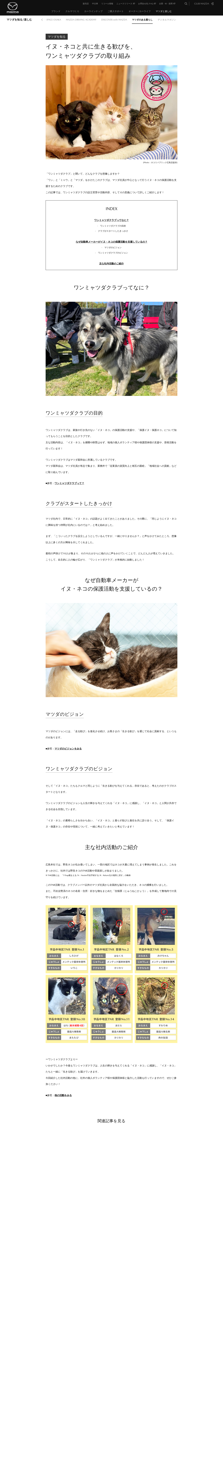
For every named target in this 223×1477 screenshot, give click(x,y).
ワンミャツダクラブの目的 (113, 226)
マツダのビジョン (113, 247)
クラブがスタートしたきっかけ (113, 231)
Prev (42, 20)
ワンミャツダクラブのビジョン (113, 253)
